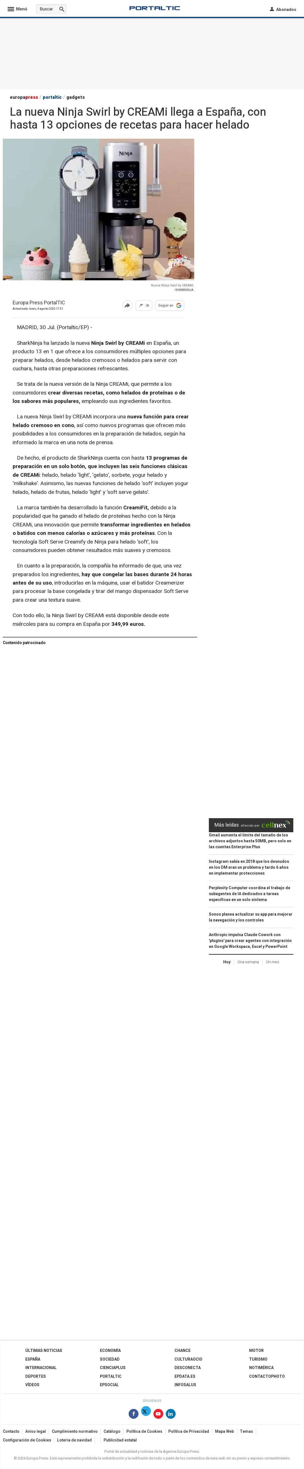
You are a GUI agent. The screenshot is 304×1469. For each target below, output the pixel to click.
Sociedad (110, 1359)
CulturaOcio (188, 1359)
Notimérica (261, 1368)
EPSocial (109, 1385)
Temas (246, 1431)
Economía (110, 1351)
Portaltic (111, 1376)
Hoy (227, 962)
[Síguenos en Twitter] (146, 1415)
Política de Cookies (144, 1431)
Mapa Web (224, 1431)
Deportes (35, 1376)
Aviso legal (35, 1431)
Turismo (258, 1359)
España (32, 1359)
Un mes (272, 962)
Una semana (248, 962)
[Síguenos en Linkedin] (170, 1415)
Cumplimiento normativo (75, 1431)
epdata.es (185, 1376)
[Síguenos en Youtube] (158, 1415)
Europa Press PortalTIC (39, 303)
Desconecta (188, 1368)
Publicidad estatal (120, 1440)
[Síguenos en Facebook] (133, 1415)
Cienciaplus (113, 1368)
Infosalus (185, 1385)
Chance (183, 1351)
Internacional (41, 1368)
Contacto (11, 1431)
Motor (256, 1351)
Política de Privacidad (188, 1431)
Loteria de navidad (74, 1440)
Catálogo (112, 1431)
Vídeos (32, 1385)
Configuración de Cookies (27, 1440)
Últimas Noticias (43, 1351)
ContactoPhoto (267, 1376)
